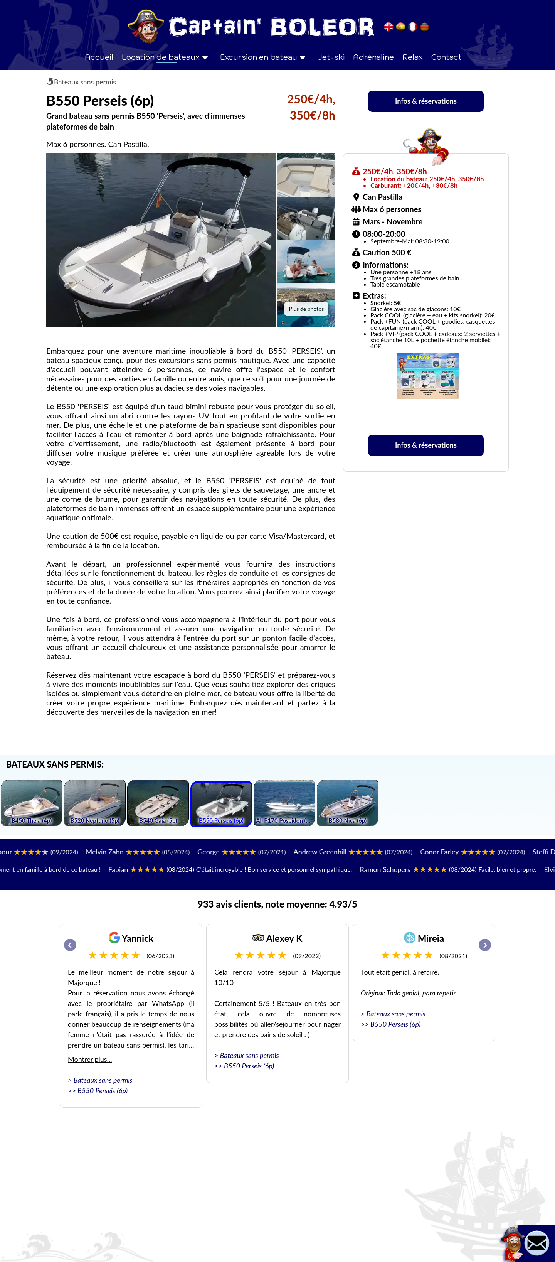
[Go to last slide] (70, 945)
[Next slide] (485, 945)
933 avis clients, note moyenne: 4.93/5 (277, 903)
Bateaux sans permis (85, 82)
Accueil (99, 57)
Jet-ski (331, 57)
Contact (446, 57)
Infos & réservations (426, 101)
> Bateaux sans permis (100, 1080)
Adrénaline (373, 57)
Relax (412, 57)
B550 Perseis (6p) (102, 1090)
